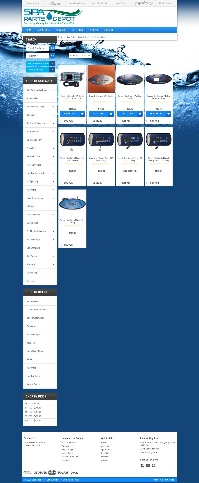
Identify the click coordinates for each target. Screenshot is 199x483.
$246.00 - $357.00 (33, 412)
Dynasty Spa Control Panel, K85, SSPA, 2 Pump (72, 159)
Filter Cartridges (34, 164)
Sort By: (63, 55)
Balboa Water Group (35, 106)
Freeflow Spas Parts (36, 173)
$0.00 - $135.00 (32, 403)
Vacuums (31, 281)
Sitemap (65, 460)
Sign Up (73, 450)
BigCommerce (168, 480)
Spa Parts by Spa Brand (37, 90)
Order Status (67, 453)
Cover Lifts (32, 148)
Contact (108, 30)
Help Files (77, 30)
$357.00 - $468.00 (33, 416)
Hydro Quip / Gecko (35, 351)
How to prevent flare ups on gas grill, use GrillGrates (157, 443)
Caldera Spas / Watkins (37, 309)
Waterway (31, 326)
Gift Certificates (69, 442)
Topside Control (84, 37)
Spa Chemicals (99, 3)
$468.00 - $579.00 (33, 420)
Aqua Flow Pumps (77, 3)
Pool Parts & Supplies (36, 231)
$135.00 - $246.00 (33, 407)
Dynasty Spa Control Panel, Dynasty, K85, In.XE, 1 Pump (158, 159)
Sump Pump (32, 272)
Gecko (29, 359)
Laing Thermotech (35, 198)
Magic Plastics (166, 3)
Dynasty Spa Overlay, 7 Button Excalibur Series (158, 97)
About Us (44, 30)
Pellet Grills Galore (65, 480)
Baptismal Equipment (36, 123)
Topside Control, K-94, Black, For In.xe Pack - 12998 (72, 97)
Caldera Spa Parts (35, 139)
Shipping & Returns (70, 457)
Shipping (93, 30)
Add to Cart (70, 114)
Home (29, 30)
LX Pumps (31, 206)
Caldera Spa (33, 3)
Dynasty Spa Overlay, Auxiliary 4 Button (130, 97)
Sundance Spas (33, 239)
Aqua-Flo (31, 342)
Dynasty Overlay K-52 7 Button (101, 96)
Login (64, 450)
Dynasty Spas (100, 37)
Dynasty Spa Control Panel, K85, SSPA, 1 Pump (101, 159)
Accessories (32, 98)
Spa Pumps (121, 3)
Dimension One (33, 156)
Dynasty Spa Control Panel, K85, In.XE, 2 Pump (130, 159)
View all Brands (33, 384)
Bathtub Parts (33, 131)
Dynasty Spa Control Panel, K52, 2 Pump (72, 221)
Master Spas (32, 222)
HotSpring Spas (34, 181)
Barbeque (31, 115)
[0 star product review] (72, 103)
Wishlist (65, 446)
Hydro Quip (31, 189)
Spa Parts (61, 30)
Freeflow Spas (33, 376)
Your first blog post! (148, 452)
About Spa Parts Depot (149, 449)
